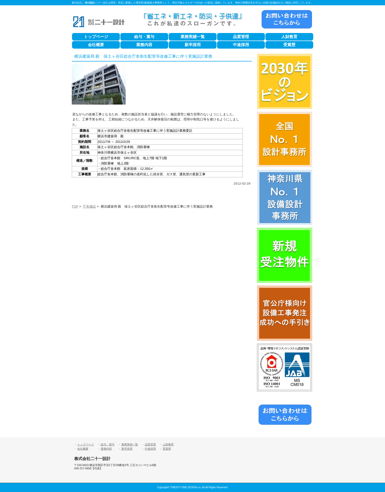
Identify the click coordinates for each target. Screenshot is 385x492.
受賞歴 (289, 45)
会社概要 (96, 45)
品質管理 (241, 37)
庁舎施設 (89, 206)
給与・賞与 (144, 37)
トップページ (96, 37)
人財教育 (289, 37)
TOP (75, 206)
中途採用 (241, 45)
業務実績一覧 (193, 37)
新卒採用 (193, 45)
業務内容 (144, 45)
